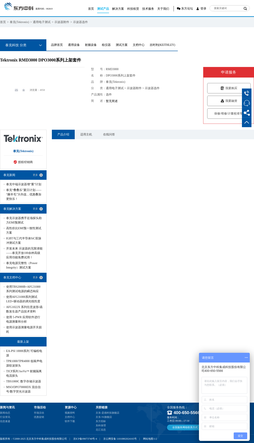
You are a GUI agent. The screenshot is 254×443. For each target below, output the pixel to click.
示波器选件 (80, 22)
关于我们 (163, 8)
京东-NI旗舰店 (104, 417)
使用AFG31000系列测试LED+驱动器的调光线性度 (23, 299)
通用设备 (74, 44)
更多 (35, 174)
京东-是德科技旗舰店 (107, 412)
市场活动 (39, 412)
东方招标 (101, 421)
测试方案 (122, 44)
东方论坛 (187, 8)
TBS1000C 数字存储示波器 (23, 381)
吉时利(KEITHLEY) (162, 44)
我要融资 (229, 101)
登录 (203, 8)
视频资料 (70, 412)
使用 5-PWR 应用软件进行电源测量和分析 (23, 319)
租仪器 (106, 44)
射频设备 (91, 44)
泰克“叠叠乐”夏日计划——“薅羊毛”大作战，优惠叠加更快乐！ (23, 194)
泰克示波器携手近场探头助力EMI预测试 (24, 220)
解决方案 (118, 8)
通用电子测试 (42, 22)
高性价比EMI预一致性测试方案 (23, 230)
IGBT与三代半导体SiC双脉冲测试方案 (23, 240)
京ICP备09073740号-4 (85, 438)
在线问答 (109, 134)
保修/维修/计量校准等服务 (228, 113)
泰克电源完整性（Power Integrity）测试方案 (21, 265)
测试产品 (103, 8)
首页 (91, 8)
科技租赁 (133, 8)
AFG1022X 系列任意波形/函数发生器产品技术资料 (24, 309)
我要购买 (229, 88)
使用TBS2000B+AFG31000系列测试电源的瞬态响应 (23, 289)
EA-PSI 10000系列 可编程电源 (24, 353)
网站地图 (148, 438)
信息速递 (5, 421)
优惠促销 (39, 417)
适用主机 (86, 134)
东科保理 (101, 425)
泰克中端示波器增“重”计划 (23, 184)
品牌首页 (57, 44)
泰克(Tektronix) (19, 22)
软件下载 (70, 421)
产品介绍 (63, 134)
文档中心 (139, 44)
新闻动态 (5, 412)
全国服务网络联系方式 (185, 427)
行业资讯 (5, 417)
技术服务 (148, 8)
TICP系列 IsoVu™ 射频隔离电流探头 (24, 373)
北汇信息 (101, 429)
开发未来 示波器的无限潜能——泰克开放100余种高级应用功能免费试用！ (24, 253)
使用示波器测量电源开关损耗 (24, 329)
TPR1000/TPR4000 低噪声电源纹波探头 (24, 363)
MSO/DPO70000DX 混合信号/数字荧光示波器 (23, 389)
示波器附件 (61, 22)
